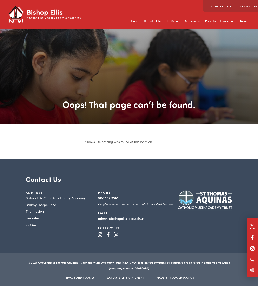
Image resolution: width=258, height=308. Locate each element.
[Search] (252, 259)
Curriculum (228, 21)
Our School (172, 21)
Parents (210, 21)
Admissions (192, 21)
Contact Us (221, 6)
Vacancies (249, 6)
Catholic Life (152, 21)
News (243, 21)
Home (135, 21)
